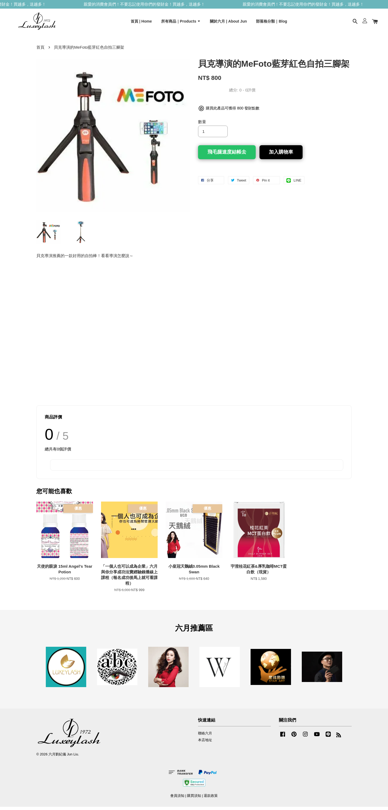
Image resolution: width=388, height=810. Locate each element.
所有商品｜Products (181, 22)
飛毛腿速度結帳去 (226, 155)
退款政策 (211, 799)
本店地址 (205, 743)
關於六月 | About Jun (228, 22)
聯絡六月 (205, 736)
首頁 (40, 50)
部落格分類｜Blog (271, 22)
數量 (202, 124)
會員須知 (177, 799)
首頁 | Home (141, 22)
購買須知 (194, 799)
